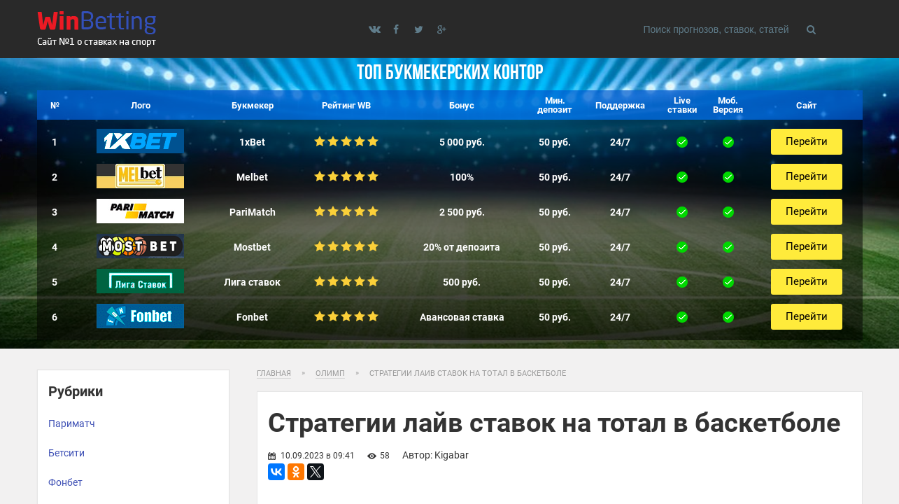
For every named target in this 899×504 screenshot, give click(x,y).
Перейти (807, 141)
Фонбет (65, 482)
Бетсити (66, 452)
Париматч (71, 423)
